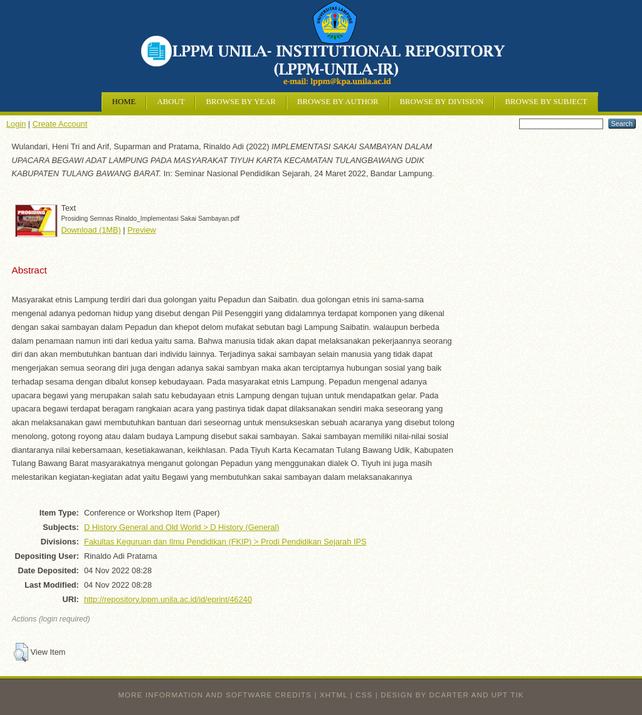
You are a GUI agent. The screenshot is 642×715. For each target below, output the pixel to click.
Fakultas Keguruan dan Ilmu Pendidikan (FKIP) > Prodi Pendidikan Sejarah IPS (225, 541)
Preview (141, 230)
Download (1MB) (91, 230)
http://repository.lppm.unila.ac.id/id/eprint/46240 (168, 599)
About (170, 101)
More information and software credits (215, 695)
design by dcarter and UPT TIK (452, 695)
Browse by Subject (546, 101)
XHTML (333, 695)
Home (124, 101)
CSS (363, 695)
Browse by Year (240, 101)
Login (16, 124)
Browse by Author (338, 101)
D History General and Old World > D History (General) (182, 527)
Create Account (60, 124)
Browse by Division (442, 101)
